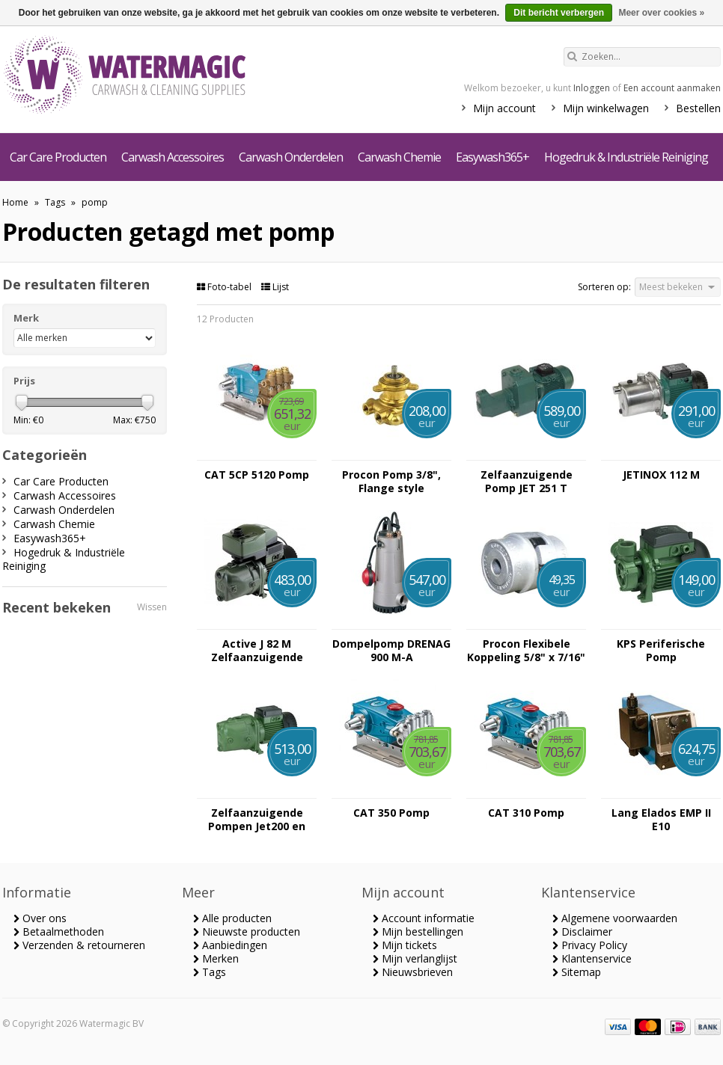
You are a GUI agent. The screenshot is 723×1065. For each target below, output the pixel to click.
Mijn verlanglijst (415, 958)
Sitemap (576, 972)
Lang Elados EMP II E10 (661, 819)
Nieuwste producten (246, 931)
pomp (95, 202)
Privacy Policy (589, 945)
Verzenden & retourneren (79, 945)
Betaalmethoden (58, 931)
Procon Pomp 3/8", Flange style (391, 481)
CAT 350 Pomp (391, 813)
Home (15, 202)
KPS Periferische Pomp (661, 650)
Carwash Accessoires (172, 157)
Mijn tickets (405, 945)
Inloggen (591, 88)
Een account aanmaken (672, 88)
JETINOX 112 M (661, 475)
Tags (55, 202)
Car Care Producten (58, 157)
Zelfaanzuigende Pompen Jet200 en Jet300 (256, 819)
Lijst (275, 286)
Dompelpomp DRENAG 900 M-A (391, 650)
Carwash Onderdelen (291, 157)
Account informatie (424, 918)
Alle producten (232, 918)
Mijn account (504, 108)
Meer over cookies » (661, 12)
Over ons (40, 918)
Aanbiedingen (230, 945)
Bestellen (698, 108)
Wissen (152, 607)
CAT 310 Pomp (526, 813)
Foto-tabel (225, 286)
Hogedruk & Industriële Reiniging (626, 157)
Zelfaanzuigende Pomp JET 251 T (527, 481)
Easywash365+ (492, 157)
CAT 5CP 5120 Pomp (256, 475)
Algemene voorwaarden (614, 918)
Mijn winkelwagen (606, 108)
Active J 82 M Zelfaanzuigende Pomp (257, 650)
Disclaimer (582, 931)
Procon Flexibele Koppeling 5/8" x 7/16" (526, 650)
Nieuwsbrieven (413, 972)
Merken (216, 958)
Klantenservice (592, 958)
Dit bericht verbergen (558, 12)
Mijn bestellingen (418, 931)
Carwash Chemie (399, 157)
